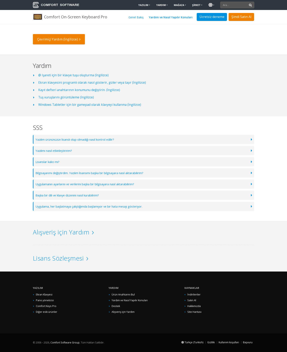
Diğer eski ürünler (46, 312)
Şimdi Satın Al (241, 17)
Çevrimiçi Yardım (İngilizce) (57, 39)
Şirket (196, 5)
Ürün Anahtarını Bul (123, 294)
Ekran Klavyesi (44, 294)
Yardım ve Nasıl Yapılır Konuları (171, 17)
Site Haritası (194, 312)
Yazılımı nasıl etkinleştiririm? (56, 150)
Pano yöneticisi (45, 300)
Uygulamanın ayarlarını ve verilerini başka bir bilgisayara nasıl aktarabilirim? (90, 184)
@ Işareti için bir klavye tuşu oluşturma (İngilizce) (73, 75)
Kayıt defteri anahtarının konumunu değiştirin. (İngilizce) (79, 90)
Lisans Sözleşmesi (58, 258)
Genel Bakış (136, 17)
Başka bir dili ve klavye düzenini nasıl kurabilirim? (71, 195)
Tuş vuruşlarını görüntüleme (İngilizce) (66, 97)
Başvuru (248, 342)
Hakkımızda (194, 306)
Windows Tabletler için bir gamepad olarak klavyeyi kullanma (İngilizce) (89, 105)
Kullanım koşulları (229, 342)
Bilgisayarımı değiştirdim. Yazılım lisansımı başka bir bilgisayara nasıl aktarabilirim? (95, 173)
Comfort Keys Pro (46, 306)
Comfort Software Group (65, 342)
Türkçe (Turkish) (192, 342)
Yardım (161, 5)
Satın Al (191, 300)
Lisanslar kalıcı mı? (48, 162)
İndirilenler (194, 294)
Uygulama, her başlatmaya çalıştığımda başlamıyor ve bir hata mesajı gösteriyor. (92, 206)
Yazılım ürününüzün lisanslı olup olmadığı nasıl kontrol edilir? (79, 139)
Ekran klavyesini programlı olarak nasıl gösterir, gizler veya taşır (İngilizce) (92, 82)
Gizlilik (211, 342)
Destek (116, 306)
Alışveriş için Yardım (61, 232)
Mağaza (179, 5)
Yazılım (143, 5)
